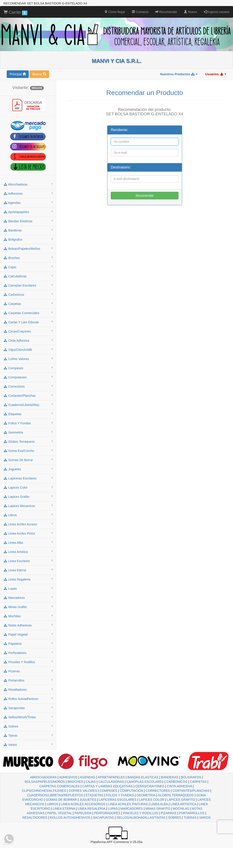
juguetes (28, 469)
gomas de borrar (28, 460)
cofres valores (28, 359)
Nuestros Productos (179, 74)
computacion (28, 377)
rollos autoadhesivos (28, 699)
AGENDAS (87, 777)
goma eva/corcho (28, 451)
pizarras (28, 671)
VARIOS (205, 817)
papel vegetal (28, 634)
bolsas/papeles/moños (28, 248)
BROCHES (75, 781)
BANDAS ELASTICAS (143, 777)
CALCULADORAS (111, 781)
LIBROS (52, 804)
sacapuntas (28, 708)
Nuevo (190, 12)
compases (28, 368)
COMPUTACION (131, 790)
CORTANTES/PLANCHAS (191, 790)
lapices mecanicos (28, 506)
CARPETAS (198, 781)
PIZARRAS (168, 813)
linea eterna (28, 570)
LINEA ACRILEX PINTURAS (128, 804)
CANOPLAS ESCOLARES (145, 781)
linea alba (28, 542)
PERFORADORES (107, 813)
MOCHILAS (181, 808)
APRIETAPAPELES (111, 777)
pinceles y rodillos (28, 662)
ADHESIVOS (68, 777)
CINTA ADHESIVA (179, 786)
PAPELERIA (82, 813)
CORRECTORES (158, 790)
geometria (28, 432)
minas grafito (28, 607)
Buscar (39, 74)
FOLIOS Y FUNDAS (120, 795)
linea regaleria (28, 579)
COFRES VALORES (83, 790)
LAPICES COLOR (151, 799)
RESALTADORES (34, 817)
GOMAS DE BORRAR (61, 799)
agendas (28, 203)
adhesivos (28, 193)
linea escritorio (28, 561)
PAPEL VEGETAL (59, 813)
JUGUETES (87, 799)
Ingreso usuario (216, 12)
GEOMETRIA (146, 795)
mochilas (28, 616)
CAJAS (91, 781)
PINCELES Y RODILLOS (140, 813)
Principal (18, 74)
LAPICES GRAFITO (181, 799)
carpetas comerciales (28, 313)
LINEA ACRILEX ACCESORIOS (83, 804)
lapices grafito (28, 496)
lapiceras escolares (28, 478)
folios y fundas (28, 423)
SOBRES (174, 817)
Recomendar (166, 12)
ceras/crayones (28, 331)
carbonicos (28, 294)
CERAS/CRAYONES (149, 786)
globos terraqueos (28, 441)
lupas (28, 588)
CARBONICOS (176, 781)
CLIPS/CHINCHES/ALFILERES (44, 790)
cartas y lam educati (28, 322)
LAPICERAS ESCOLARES (117, 799)
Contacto (140, 12)
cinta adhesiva (28, 340)
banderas (28, 230)
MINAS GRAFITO (158, 808)
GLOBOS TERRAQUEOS (176, 795)
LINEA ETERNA (64, 808)
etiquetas (28, 414)
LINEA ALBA (159, 804)
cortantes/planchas (28, 395)
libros (28, 515)
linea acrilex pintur (28, 533)
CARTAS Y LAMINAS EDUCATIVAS (107, 786)
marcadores (28, 598)
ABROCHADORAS (43, 777)
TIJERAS (190, 817)
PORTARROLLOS (192, 813)
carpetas (28, 304)
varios (28, 744)
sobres (28, 726)
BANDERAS (169, 777)
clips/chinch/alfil (28, 349)
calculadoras (28, 276)
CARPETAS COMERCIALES (59, 786)
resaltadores (28, 689)
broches (28, 258)
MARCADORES (131, 808)
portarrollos (28, 680)
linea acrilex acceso (28, 524)
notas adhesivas (28, 625)
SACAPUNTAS (103, 817)
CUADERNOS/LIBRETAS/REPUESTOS (55, 795)
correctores (28, 386)
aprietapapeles (28, 212)
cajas (28, 267)
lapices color (28, 487)
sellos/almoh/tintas (28, 717)
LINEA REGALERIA (91, 808)
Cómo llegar (114, 12)
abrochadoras (28, 184)
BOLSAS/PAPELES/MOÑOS (45, 781)
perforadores (28, 653)
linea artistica (28, 552)
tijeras (28, 735)
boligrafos (28, 239)
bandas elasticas (28, 221)
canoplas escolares (28, 285)
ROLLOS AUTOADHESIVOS (70, 817)
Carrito (15, 12)
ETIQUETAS (94, 795)
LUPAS (113, 808)
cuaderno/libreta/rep (28, 405)
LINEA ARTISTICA (183, 804)
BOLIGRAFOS (191, 777)
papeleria (28, 643)
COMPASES (108, 790)
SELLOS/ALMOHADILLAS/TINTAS (140, 817)
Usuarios (215, 74)
